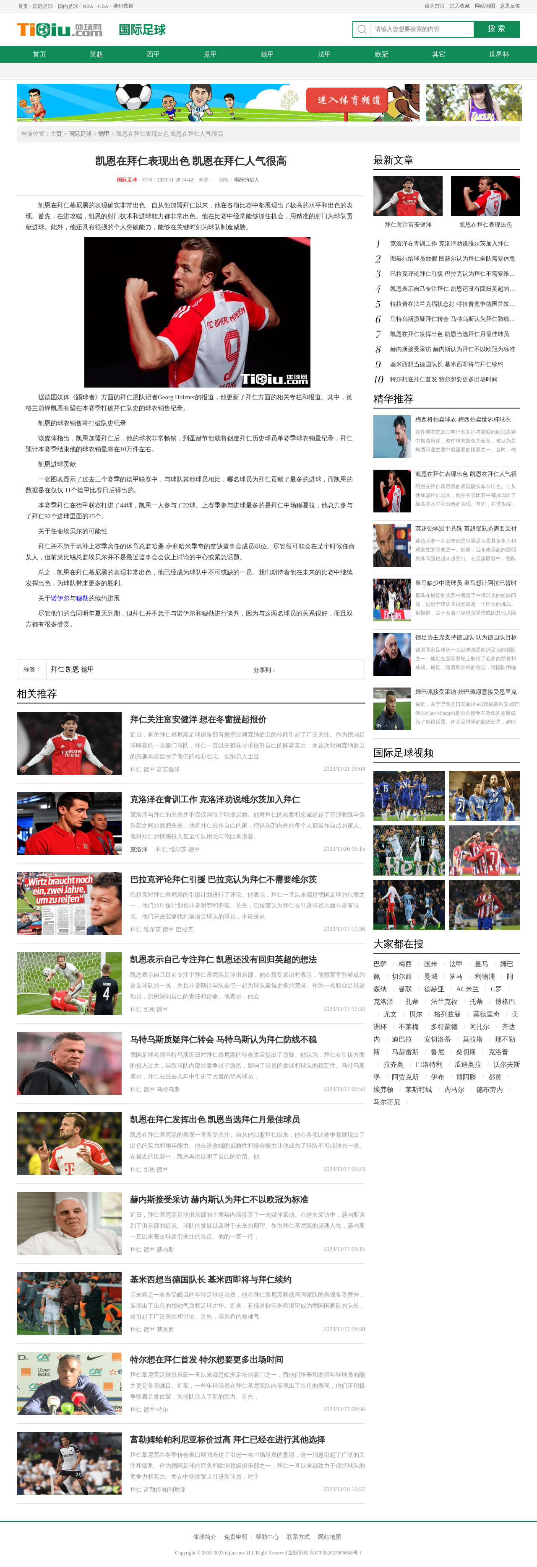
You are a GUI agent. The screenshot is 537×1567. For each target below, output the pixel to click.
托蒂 (476, 1001)
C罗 (496, 989)
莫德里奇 (486, 1014)
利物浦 (485, 976)
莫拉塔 (473, 1039)
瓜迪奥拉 (467, 1064)
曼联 (405, 989)
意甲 (210, 54)
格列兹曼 (447, 1014)
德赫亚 (434, 989)
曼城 (431, 976)
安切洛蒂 (437, 1039)
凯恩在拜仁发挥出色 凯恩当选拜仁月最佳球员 (215, 1119)
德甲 (267, 54)
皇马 (481, 963)
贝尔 (415, 1014)
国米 (431, 963)
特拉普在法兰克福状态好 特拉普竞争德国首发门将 (455, 304)
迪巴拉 (402, 1039)
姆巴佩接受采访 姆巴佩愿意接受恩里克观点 (466, 693)
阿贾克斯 (405, 1077)
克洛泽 (139, 849)
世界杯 (499, 54)
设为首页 (435, 6)
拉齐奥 (393, 1064)
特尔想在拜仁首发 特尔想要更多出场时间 (206, 1359)
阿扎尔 (479, 1026)
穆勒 (82, 598)
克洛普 (498, 1051)
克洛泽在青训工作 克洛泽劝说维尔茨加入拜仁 (215, 799)
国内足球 (68, 6)
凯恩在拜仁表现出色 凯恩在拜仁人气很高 (466, 475)
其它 (439, 54)
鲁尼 (437, 1051)
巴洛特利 (429, 1064)
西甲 (153, 54)
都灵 (495, 1077)
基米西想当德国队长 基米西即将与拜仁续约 (211, 1279)
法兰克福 (444, 1001)
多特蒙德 (444, 1026)
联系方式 (298, 1537)
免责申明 (236, 1537)
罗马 (456, 976)
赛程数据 (123, 6)
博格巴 (505, 1001)
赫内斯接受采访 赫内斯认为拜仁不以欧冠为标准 (219, 1199)
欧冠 (381, 54)
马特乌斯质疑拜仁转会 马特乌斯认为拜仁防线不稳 (223, 1039)
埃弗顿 (383, 1089)
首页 (23, 6)
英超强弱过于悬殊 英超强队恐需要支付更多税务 (466, 529)
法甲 (324, 54)
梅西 (405, 963)
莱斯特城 (418, 1089)
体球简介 (204, 1537)
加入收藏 (460, 6)
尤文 (390, 1014)
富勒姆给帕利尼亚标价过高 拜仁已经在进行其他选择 (227, 1439)
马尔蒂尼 (386, 1102)
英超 (96, 54)
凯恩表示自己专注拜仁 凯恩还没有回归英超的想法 (223, 959)
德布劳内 (489, 1089)
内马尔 (454, 1089)
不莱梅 (409, 1026)
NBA (88, 6)
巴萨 (380, 963)
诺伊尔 (60, 598)
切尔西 (402, 976)
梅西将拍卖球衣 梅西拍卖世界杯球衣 (463, 419)
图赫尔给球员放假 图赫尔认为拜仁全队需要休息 (452, 259)
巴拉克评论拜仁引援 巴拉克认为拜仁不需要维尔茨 (223, 879)
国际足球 (43, 6)
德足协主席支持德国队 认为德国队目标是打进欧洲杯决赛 (466, 638)
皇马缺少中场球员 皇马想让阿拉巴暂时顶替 (466, 584)
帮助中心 (267, 1537)
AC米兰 (467, 989)
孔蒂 (412, 1001)
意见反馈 (510, 6)
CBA (103, 6)
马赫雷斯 (405, 1051)
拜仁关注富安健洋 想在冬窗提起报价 (198, 719)
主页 (56, 134)
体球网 (60, 30)
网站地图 (485, 6)
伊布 (437, 1077)
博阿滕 (466, 1077)
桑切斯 (466, 1051)
